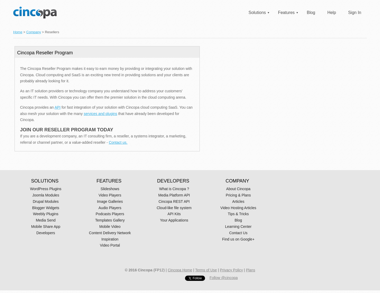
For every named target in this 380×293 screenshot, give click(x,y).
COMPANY (237, 181)
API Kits (174, 214)
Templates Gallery (110, 220)
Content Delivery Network (110, 233)
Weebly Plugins (45, 214)
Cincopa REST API (174, 201)
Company (33, 32)
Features (286, 12)
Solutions (257, 12)
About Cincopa (238, 189)
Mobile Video (110, 226)
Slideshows (110, 189)
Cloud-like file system (174, 208)
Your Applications (174, 220)
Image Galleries (110, 201)
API (58, 107)
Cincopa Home (180, 270)
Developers (45, 233)
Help (331, 12)
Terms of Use (206, 270)
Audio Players (109, 208)
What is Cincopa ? (174, 189)
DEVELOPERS (173, 181)
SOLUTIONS (45, 181)
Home (17, 32)
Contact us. (118, 142)
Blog (311, 12)
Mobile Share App (45, 226)
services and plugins (100, 114)
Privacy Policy (231, 270)
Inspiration (109, 239)
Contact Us (238, 233)
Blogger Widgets (45, 208)
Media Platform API (174, 195)
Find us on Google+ (238, 239)
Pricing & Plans (238, 195)
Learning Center (238, 226)
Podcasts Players (110, 214)
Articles (238, 201)
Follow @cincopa (224, 278)
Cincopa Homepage (35, 12)
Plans (250, 270)
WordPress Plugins (45, 189)
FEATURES (109, 181)
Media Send (46, 220)
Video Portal (110, 245)
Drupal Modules (46, 201)
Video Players (109, 195)
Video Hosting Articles (238, 208)
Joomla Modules (45, 195)
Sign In (354, 12)
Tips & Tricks (238, 214)
